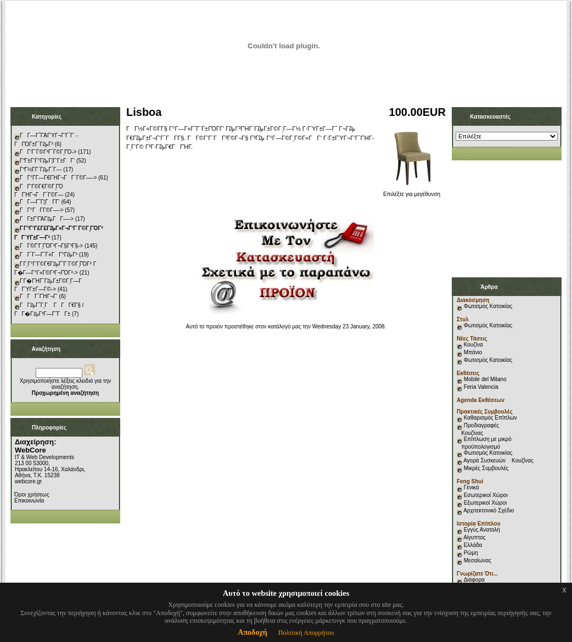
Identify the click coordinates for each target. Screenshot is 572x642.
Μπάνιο (473, 352)
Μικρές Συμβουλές (486, 468)
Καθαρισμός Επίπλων (489, 418)
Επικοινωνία (29, 501)
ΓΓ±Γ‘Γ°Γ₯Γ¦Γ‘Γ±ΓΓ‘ (47, 161)
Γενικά (471, 487)
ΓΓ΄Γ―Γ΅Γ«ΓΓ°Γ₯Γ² (48, 255)
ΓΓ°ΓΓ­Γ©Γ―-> (42, 210)
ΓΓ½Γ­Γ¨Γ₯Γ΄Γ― (41, 169)
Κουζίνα (473, 345)
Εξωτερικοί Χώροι (485, 503)
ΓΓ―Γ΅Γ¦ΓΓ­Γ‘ (40, 202)
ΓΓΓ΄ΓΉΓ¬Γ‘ (39, 296)
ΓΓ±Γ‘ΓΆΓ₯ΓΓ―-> (47, 219)
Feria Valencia (481, 387)
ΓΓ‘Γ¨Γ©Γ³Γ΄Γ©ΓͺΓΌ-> (48, 152)
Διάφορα (474, 580)
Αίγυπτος (474, 537)
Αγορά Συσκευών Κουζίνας (498, 460)
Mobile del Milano (485, 379)
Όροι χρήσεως (31, 495)
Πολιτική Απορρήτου (306, 633)
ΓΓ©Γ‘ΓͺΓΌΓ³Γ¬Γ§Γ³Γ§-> (51, 246)
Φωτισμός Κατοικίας (488, 306)
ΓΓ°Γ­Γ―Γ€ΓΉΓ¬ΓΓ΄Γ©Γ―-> (58, 178)
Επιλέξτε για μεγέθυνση (412, 191)
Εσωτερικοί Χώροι (486, 495)
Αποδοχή (252, 632)
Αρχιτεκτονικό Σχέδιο (488, 510)
